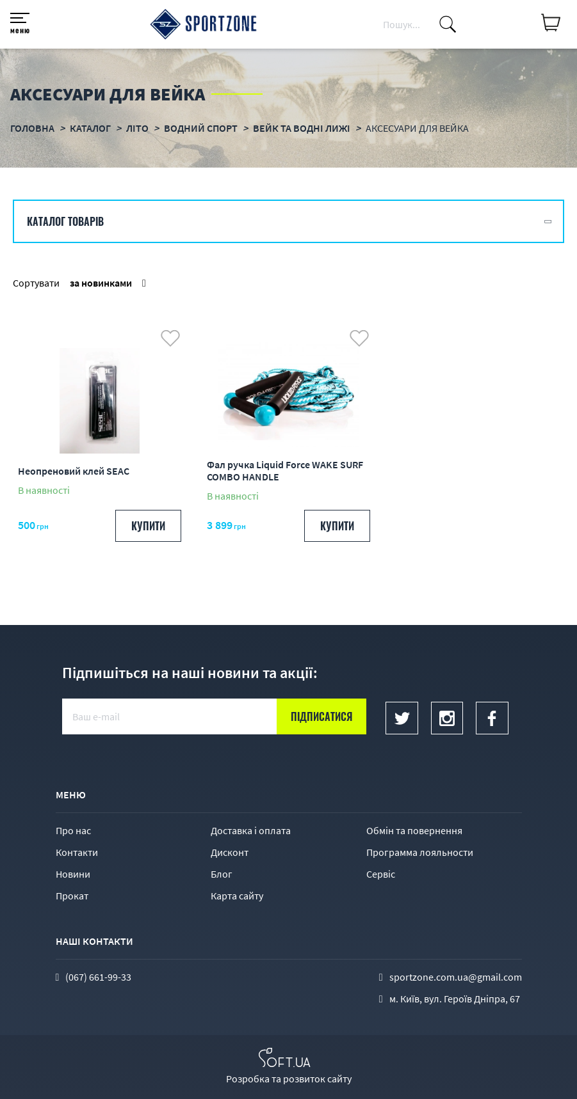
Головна (32, 128)
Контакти (77, 852)
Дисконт (229, 852)
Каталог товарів (65, 221)
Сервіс (380, 873)
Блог (221, 873)
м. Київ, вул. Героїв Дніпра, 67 (454, 998)
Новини (73, 873)
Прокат (72, 895)
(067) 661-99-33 (98, 976)
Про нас (73, 830)
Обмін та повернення (414, 830)
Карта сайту (237, 895)
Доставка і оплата (251, 830)
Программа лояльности (419, 852)
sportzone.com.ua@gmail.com (455, 976)
